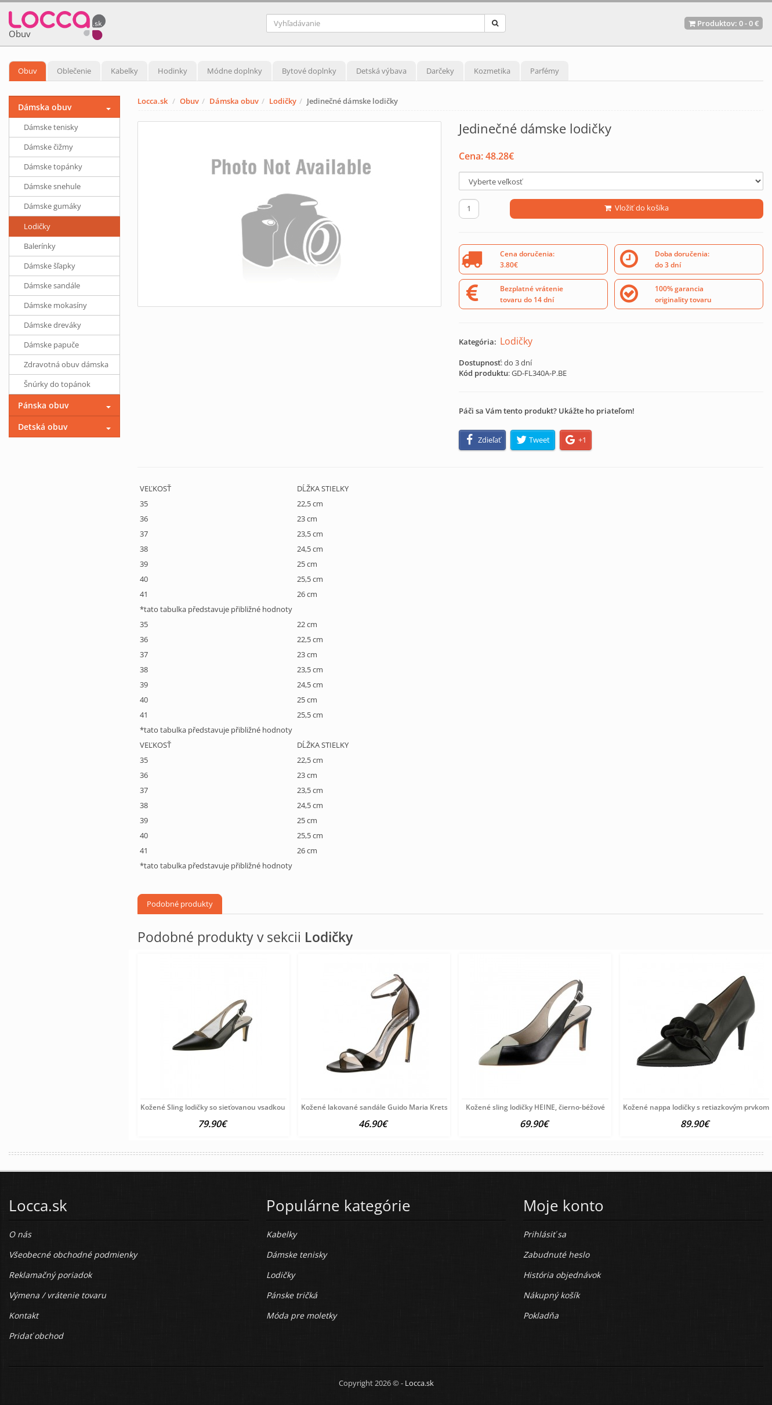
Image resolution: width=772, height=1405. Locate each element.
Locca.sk (152, 101)
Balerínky (40, 246)
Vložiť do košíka (636, 207)
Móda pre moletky (301, 1315)
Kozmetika (492, 71)
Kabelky (124, 71)
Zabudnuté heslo (556, 1254)
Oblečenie (74, 71)
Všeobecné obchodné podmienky (73, 1254)
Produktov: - (723, 23)
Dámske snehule (52, 186)
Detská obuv (42, 426)
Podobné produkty (180, 904)
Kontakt (23, 1315)
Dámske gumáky (52, 206)
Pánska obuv (43, 405)
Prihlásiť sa (544, 1234)
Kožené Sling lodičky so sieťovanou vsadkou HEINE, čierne (236, 1107)
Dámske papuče (51, 344)
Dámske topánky (53, 166)
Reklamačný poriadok (50, 1274)
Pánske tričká (291, 1295)
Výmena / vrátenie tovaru (57, 1295)
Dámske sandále (52, 285)
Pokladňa (541, 1315)
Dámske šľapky (49, 265)
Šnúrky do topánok (57, 384)
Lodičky (282, 101)
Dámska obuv (234, 101)
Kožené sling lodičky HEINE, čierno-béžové (535, 1107)
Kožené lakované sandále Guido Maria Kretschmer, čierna (397, 1107)
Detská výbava (381, 71)
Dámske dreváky (52, 325)
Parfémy (544, 71)
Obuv (27, 71)
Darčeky (440, 71)
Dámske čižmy (48, 147)
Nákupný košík (551, 1295)
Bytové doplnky (309, 71)
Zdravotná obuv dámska (66, 364)
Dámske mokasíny (55, 305)
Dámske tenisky (51, 127)
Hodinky (172, 71)
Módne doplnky (234, 71)
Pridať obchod (36, 1335)
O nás (20, 1234)
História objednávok (561, 1274)
